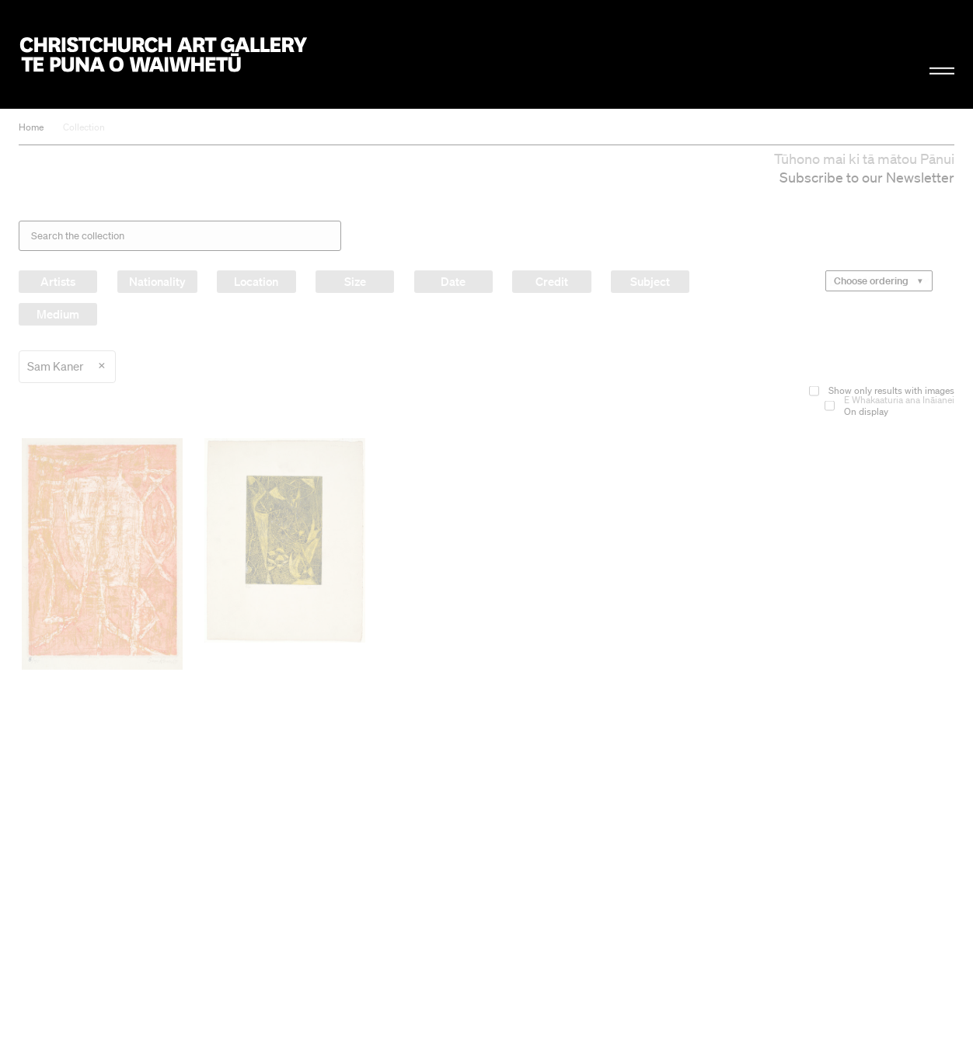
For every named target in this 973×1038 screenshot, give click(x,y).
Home (31, 127)
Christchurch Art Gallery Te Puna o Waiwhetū (164, 55)
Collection (84, 127)
